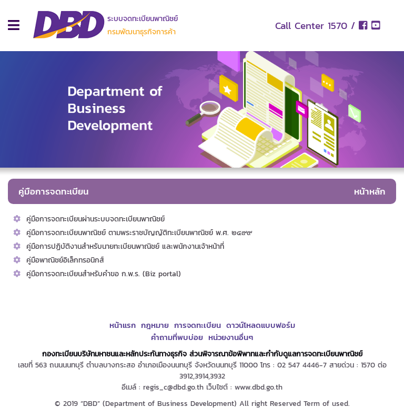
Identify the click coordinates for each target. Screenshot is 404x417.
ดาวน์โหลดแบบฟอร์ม (260, 325)
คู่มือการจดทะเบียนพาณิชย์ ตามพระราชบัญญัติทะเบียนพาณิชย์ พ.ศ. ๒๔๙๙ (139, 232)
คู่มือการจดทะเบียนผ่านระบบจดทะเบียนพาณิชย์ (95, 219)
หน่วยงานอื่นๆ (230, 337)
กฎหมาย (155, 325)
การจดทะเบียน (197, 325)
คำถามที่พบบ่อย (177, 337)
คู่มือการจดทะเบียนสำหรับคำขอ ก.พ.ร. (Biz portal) (103, 273)
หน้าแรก (122, 325)
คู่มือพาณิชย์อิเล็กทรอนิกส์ (65, 260)
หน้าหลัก (370, 191)
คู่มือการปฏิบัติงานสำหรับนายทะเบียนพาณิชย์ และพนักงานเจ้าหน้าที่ (125, 246)
